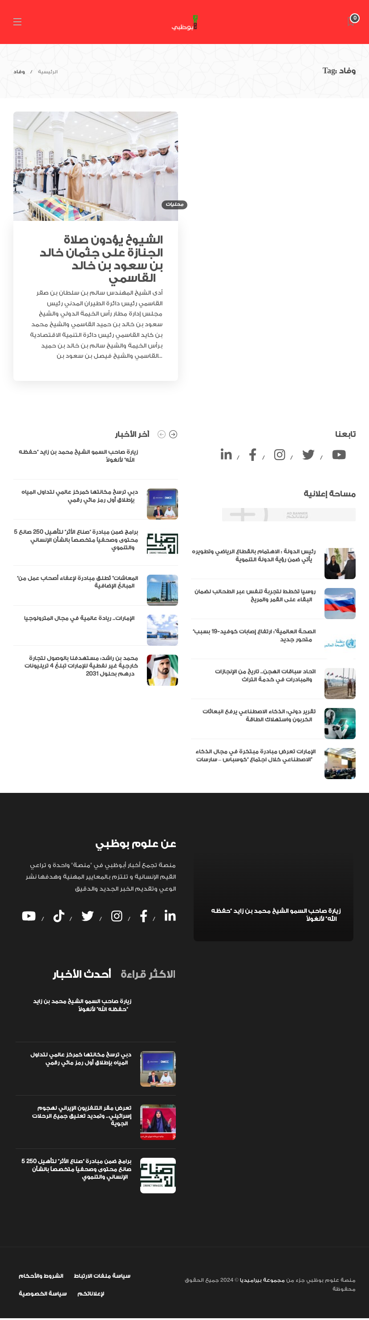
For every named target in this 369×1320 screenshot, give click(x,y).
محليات (174, 204)
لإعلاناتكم (90, 1294)
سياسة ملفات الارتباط (102, 1276)
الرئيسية (48, 72)
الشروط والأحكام (41, 1276)
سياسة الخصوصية (43, 1294)
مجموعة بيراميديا (262, 1280)
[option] (95, 567)
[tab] (81, 974)
